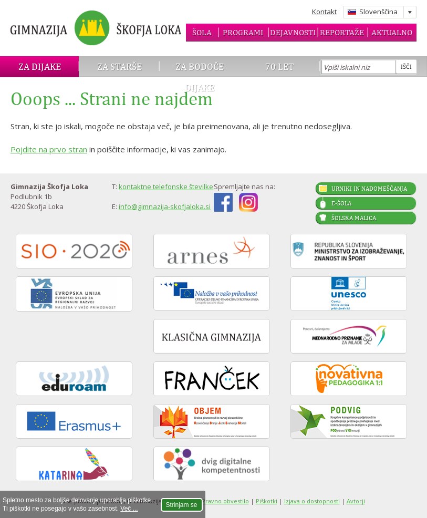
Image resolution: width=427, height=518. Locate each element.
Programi (243, 32)
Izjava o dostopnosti (312, 501)
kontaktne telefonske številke (166, 186)
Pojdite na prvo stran (49, 149)
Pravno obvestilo (225, 501)
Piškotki (266, 501)
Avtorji (356, 501)
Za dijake (39, 66)
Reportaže (342, 32)
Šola (202, 32)
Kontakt (324, 11)
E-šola (341, 203)
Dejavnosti (293, 32)
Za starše (119, 66)
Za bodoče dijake (199, 77)
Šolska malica (353, 218)
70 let (279, 66)
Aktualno (391, 32)
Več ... (129, 508)
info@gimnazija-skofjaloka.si (165, 206)
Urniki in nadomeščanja (369, 188)
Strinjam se (181, 505)
